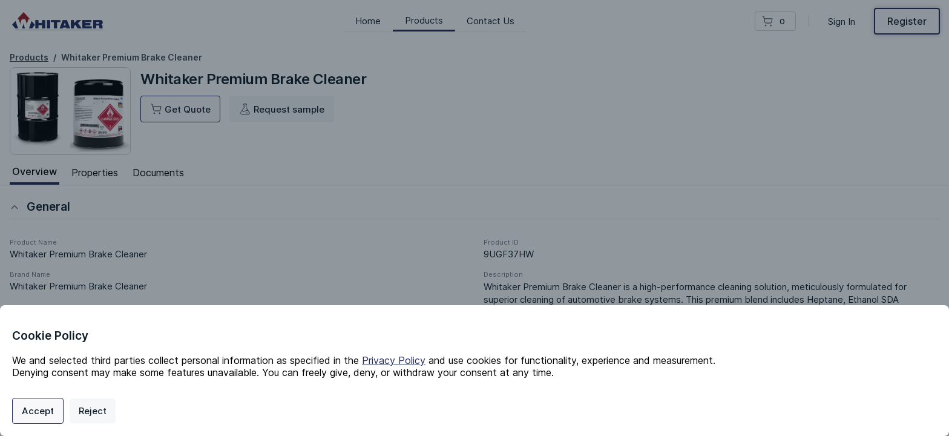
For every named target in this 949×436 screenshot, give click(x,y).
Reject (93, 411)
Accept (38, 411)
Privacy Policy (393, 360)
